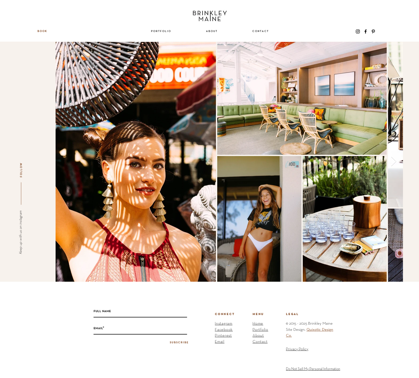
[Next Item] (394, 161)
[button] (160, 31)
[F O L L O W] (21, 170)
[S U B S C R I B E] (179, 342)
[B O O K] (42, 31)
